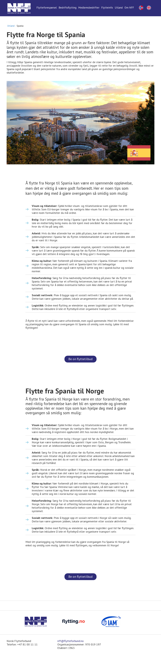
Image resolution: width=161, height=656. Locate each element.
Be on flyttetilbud (80, 359)
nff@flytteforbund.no (70, 641)
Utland (10, 25)
